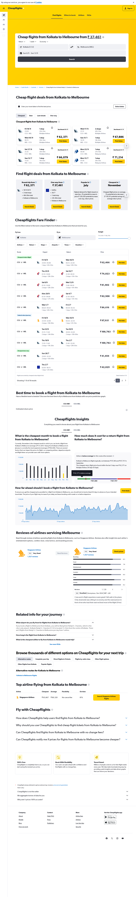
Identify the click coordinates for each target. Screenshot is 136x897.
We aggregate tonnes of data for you (73, 795)
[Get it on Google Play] (110, 817)
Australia (33, 87)
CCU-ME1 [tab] (66, 404)
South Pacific (25, 87)
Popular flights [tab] (46, 664)
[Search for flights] (4, 15)
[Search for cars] (4, 24)
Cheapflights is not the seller (73, 791)
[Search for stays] (4, 20)
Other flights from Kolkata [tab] (27, 664)
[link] (29, 206)
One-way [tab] (53, 116)
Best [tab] (30, 116)
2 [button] (122, 381)
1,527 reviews (33, 556)
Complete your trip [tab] (42, 659)
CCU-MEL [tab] (77, 404)
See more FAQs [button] (55, 644)
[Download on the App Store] (110, 822)
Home (17, 87)
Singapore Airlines (34, 550)
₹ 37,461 (94, 37)
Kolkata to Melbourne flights (26, 675)
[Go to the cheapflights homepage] (16, 8)
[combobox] (22, 42)
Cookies (38, 2)
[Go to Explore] (4, 29)
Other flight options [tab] (102, 659)
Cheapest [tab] (21, 116)
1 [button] (117, 381)
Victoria (41, 87)
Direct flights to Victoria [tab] (62, 659)
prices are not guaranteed (60, 785)
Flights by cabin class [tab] (82, 659)
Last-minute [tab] (41, 116)
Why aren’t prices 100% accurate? (73, 799)
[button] (133, 2)
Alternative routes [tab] (24, 659)
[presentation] (103, 37)
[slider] (129, 238)
